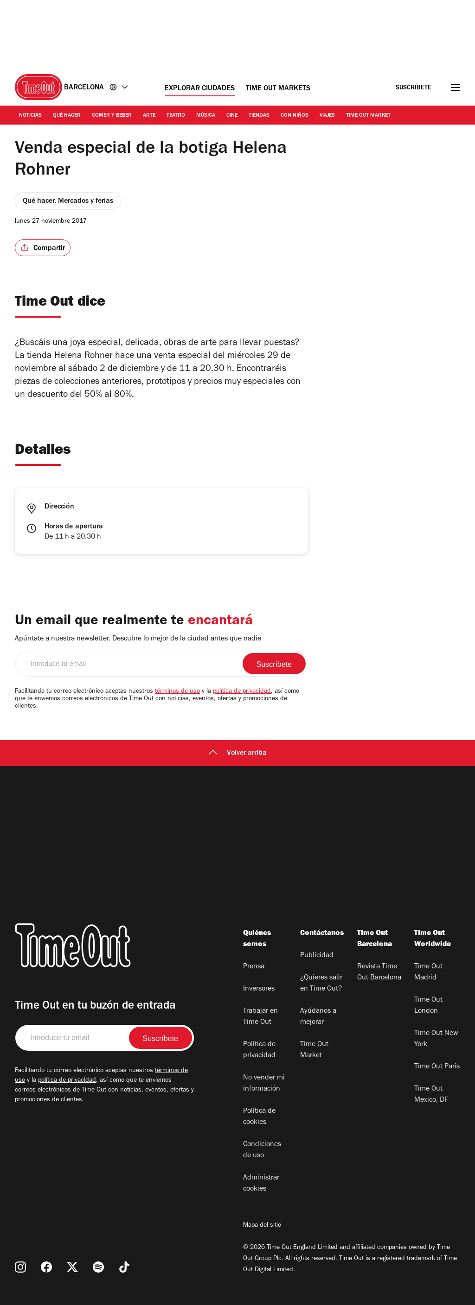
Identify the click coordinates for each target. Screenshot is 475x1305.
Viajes (327, 116)
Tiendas (259, 116)
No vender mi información (264, 1083)
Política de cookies (259, 1117)
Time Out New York (436, 1039)
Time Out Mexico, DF (431, 1094)
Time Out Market (368, 116)
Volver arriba (237, 753)
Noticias (30, 116)
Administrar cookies (261, 1183)
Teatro (176, 116)
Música (205, 116)
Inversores (259, 989)
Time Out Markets (278, 89)
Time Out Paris (437, 1067)
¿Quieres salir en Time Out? (321, 983)
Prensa (253, 967)
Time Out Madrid (428, 972)
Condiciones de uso (262, 1150)
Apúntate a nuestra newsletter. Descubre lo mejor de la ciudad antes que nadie (138, 639)
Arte (149, 116)
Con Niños (294, 116)
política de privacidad (242, 692)
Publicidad (317, 956)
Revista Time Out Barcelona (379, 972)
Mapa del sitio (262, 1226)
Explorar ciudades (200, 89)
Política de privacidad (259, 1050)
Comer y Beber (112, 116)
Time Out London (428, 1006)
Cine (232, 116)
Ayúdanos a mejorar (318, 1017)
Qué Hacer (67, 116)
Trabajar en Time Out (260, 1017)
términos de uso (177, 692)
